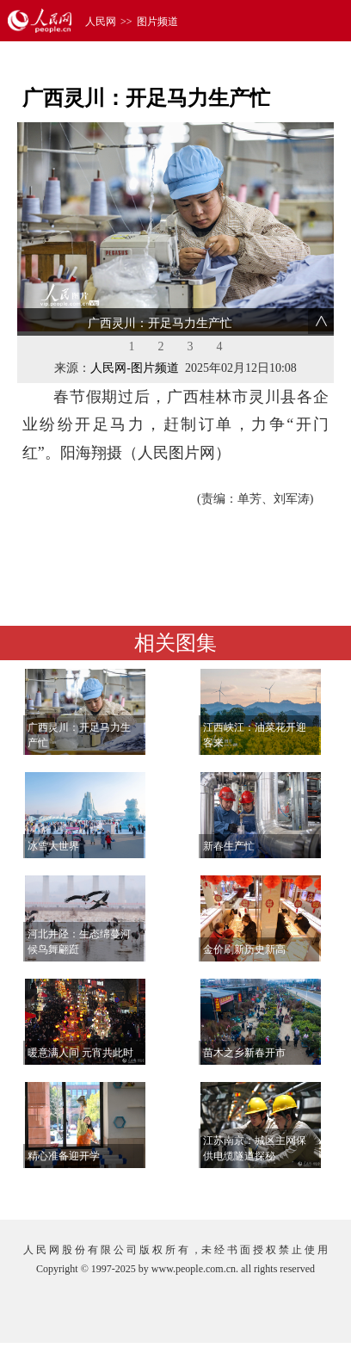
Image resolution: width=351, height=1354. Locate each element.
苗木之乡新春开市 (244, 1053)
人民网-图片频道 (134, 368)
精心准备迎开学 (64, 1156)
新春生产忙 (229, 846)
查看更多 (285, 1189)
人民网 (100, 21)
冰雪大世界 (53, 846)
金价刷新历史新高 (244, 949)
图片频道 (157, 21)
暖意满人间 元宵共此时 (80, 1053)
